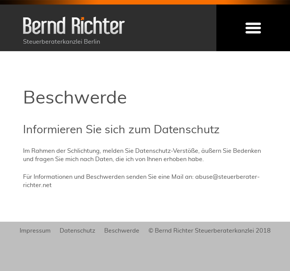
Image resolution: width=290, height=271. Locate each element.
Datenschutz (77, 231)
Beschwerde (121, 231)
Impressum (35, 231)
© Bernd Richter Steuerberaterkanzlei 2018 (209, 231)
